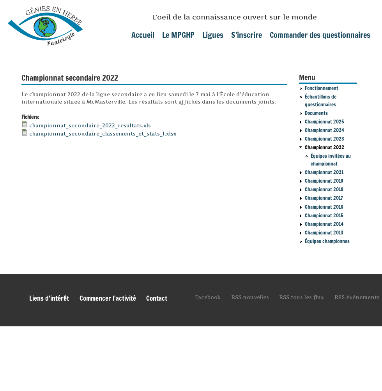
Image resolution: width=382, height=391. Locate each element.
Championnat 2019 (324, 180)
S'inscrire (246, 35)
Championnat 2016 (324, 206)
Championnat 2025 (324, 121)
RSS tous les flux (301, 297)
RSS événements (357, 297)
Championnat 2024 (324, 130)
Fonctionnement (321, 88)
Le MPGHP (178, 35)
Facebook (208, 297)
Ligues (212, 35)
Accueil (142, 35)
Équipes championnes (327, 241)
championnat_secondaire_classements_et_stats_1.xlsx (103, 133)
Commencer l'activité (108, 298)
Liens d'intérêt (49, 298)
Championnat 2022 (324, 147)
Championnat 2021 (324, 172)
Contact (156, 298)
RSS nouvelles (250, 297)
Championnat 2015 (324, 215)
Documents (316, 112)
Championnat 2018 (324, 189)
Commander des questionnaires (320, 35)
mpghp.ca (45, 23)
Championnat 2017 (324, 197)
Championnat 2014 (324, 223)
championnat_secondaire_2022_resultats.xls (90, 125)
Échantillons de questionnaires (320, 100)
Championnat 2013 (324, 232)
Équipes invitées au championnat (331, 159)
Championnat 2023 (324, 138)
